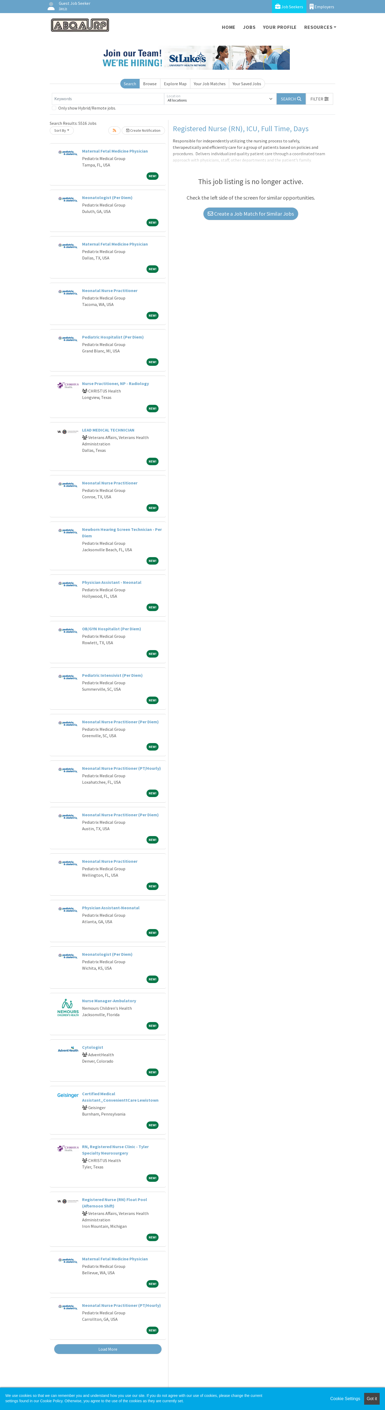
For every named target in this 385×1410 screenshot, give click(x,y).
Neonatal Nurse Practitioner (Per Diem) (120, 721)
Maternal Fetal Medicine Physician (115, 151)
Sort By (60, 130)
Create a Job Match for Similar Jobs (251, 213)
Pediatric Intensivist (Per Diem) (112, 675)
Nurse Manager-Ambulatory (109, 1000)
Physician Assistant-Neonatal (111, 907)
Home (229, 27)
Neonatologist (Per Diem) (107, 197)
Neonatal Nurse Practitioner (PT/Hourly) (121, 768)
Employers (322, 6)
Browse (150, 83)
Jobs (249, 27)
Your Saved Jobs (247, 83)
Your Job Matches (210, 83)
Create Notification (143, 130)
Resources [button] (318, 27)
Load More (107, 1349)
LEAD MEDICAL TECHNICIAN (108, 430)
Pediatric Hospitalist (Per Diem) (113, 337)
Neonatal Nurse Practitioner (109, 290)
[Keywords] (108, 99)
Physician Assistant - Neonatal (111, 582)
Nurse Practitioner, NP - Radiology (115, 383)
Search (130, 83)
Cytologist (92, 1047)
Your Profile (280, 27)
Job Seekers (289, 6)
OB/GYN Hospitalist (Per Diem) (111, 628)
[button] (319, 99)
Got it (372, 1398)
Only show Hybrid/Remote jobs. (87, 108)
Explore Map (175, 83)
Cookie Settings (345, 1398)
